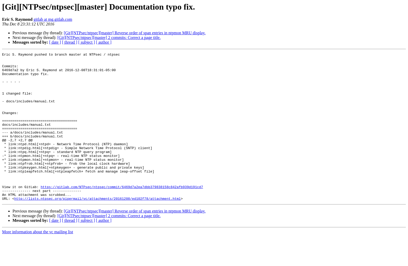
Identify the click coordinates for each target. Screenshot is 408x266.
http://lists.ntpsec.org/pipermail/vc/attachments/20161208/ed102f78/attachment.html (97, 228)
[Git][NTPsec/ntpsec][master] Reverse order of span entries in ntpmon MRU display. (135, 33)
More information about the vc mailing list (37, 261)
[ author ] (104, 42)
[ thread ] (69, 42)
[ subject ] (86, 42)
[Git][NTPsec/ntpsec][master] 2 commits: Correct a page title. (109, 37)
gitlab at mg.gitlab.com (53, 19)
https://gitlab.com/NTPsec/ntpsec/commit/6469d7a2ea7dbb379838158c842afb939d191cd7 (122, 214)
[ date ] (55, 42)
